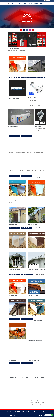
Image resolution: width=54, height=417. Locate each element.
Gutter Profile (19, 3)
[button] (9, 65)
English (45, 0)
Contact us (15, 3)
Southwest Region (30, 3)
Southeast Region (24, 3)
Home (13, 3)
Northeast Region (42, 3)
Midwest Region (36, 3)
